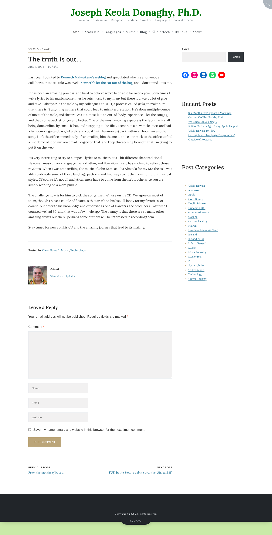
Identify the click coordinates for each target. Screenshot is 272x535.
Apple (191, 194)
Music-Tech (195, 256)
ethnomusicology (198, 212)
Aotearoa (193, 190)
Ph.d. (191, 261)
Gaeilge (192, 216)
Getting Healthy (197, 221)
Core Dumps (195, 199)
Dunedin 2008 (196, 208)
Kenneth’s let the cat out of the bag (106, 83)
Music (65, 250)
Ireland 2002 (196, 239)
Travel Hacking (197, 279)
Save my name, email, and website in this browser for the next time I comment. (89, 430)
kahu (55, 66)
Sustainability (196, 265)
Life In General (197, 243)
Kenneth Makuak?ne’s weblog (83, 77)
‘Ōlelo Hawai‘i (39, 49)
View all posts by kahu (62, 276)
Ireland (192, 234)
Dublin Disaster (197, 203)
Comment (36, 327)
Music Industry (197, 252)
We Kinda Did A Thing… (202, 121)
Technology (78, 250)
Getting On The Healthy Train (206, 117)
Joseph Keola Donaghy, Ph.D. (136, 12)
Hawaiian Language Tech (203, 230)
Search (186, 48)
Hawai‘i (192, 225)
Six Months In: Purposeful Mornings (209, 113)
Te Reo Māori (196, 270)
